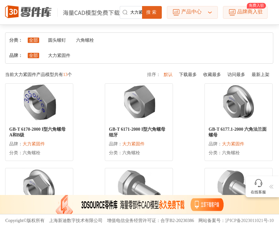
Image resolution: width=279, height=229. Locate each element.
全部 (33, 40)
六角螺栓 (85, 40)
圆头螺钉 (57, 40)
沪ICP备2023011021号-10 (249, 220)
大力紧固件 (59, 55)
